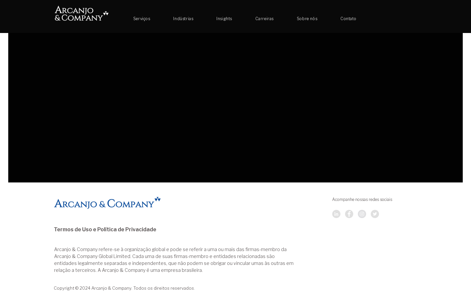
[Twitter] (375, 214)
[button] (264, 18)
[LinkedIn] (336, 214)
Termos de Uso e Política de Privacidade (105, 229)
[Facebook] (349, 214)
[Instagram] (362, 214)
